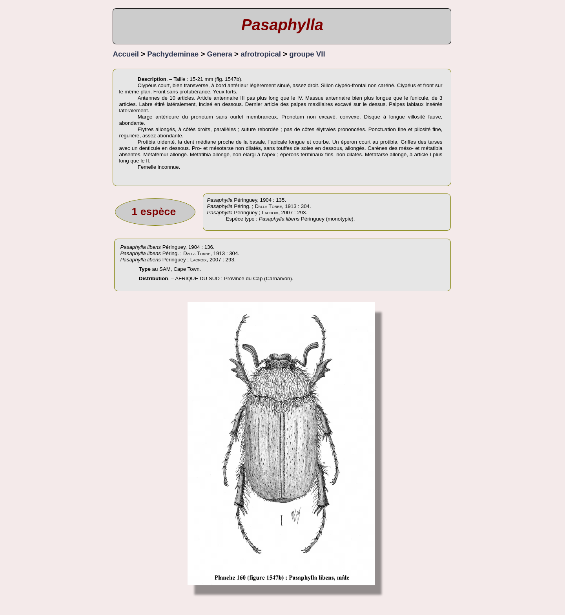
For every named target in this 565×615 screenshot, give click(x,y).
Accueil (126, 54)
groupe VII (307, 54)
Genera (219, 54)
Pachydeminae (173, 54)
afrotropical (261, 54)
